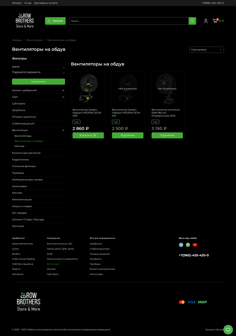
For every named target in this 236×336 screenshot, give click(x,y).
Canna (15, 248)
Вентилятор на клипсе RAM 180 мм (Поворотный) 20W (166, 112)
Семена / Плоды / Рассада (28, 219)
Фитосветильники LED (59, 243)
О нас (28, 3)
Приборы (18, 173)
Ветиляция (53, 264)
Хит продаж (19, 212)
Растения (18, 226)
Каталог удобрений (24, 90)
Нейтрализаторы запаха (27, 179)
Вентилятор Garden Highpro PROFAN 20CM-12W (87, 112)
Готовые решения (100, 254)
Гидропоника (20, 159)
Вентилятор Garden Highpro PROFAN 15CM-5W (126, 112)
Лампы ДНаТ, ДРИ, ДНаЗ (60, 248)
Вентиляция (34, 40)
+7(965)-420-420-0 (213, 3)
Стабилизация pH (23, 123)
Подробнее (127, 135)
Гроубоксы (18, 110)
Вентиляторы (23, 135)
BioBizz (16, 254)
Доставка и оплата (45, 3)
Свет (15, 96)
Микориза (17, 274)
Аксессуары (19, 186)
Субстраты (18, 103)
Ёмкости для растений (26, 153)
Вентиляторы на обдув (28, 141)
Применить (38, 81)
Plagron (16, 269)
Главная (17, 40)
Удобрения (96, 243)
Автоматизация (22, 199)
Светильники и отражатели (62, 259)
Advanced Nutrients (22, 243)
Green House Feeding (23, 259)
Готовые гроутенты (24, 116)
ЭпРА (50, 254)
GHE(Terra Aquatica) (22, 264)
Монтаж (19, 146)
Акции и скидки (22, 206)
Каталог (17, 3)
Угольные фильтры (24, 166)
